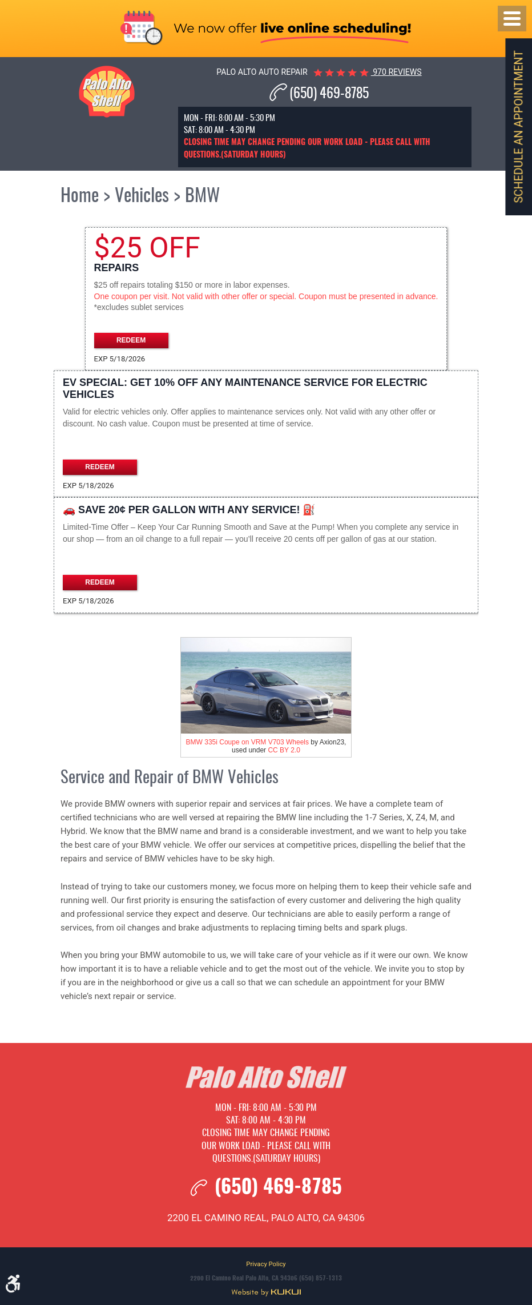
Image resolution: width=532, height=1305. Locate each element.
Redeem (131, 340)
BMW (202, 196)
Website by (266, 1292)
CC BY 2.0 (284, 750)
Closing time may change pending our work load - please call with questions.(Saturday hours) (266, 1146)
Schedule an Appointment (518, 126)
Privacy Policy (265, 1264)
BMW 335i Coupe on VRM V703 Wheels (247, 742)
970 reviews (396, 71)
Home (80, 196)
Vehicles (142, 196)
